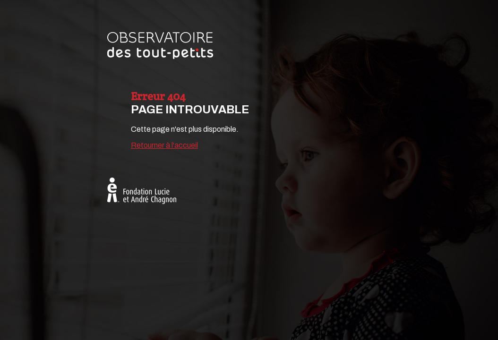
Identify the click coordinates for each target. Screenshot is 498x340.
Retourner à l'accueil (164, 145)
